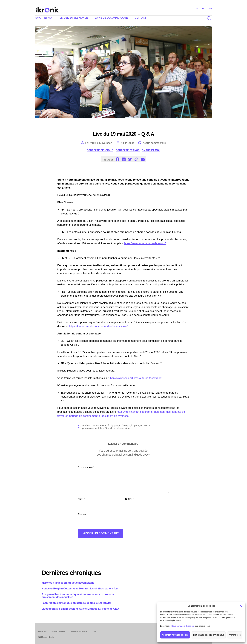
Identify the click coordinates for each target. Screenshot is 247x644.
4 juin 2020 (127, 142)
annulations (99, 425)
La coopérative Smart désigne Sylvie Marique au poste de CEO (80, 608)
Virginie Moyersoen (101, 142)
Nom (81, 499)
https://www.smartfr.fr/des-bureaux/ (145, 243)
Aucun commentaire (154, 142)
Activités (87, 425)
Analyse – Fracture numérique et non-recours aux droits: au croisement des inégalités (78, 596)
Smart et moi (43, 17)
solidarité (118, 428)
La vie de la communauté (111, 17)
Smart (108, 428)
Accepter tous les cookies (175, 635)
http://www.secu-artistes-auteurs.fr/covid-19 (135, 378)
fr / (203, 8)
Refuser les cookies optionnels (208, 635)
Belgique (113, 425)
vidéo (128, 428)
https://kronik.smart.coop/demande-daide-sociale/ (98, 326)
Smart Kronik (48, 637)
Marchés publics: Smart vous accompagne (68, 582)
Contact (140, 17)
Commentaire (86, 467)
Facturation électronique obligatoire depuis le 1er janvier (76, 602)
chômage (124, 425)
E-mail (129, 499)
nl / (197, 8)
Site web (82, 514)
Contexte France (128, 150)
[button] (240, 605)
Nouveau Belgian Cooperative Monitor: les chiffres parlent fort (80, 588)
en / (210, 8)
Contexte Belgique (99, 150)
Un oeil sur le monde (74, 17)
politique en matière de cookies (181, 626)
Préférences (235, 635)
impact (135, 425)
